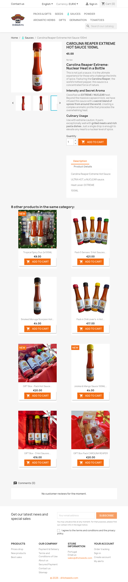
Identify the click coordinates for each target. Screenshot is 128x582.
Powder (89, 14)
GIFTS (62, 20)
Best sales (16, 557)
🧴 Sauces (74, 14)
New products (18, 553)
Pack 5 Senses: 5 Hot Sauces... (90, 252)
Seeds (59, 14)
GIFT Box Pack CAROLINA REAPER (90, 453)
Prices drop (17, 549)
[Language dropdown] (48, 4)
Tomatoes (97, 20)
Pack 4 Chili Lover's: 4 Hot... (91, 319)
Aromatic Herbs (44, 20)
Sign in (97, 553)
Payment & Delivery (49, 549)
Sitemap (43, 572)
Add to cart (92, 142)
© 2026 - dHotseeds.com (64, 578)
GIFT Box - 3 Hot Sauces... (37, 453)
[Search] (101, 26)
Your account (104, 543)
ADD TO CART (37, 262)
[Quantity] (70, 142)
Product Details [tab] (83, 166)
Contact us (17, 4)
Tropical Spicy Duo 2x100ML (37, 252)
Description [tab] (80, 161)
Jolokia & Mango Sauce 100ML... (90, 386)
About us (43, 560)
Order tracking (101, 549)
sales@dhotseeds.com (80, 557)
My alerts (99, 561)
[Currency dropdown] (74, 4)
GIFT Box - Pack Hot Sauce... (37, 386)
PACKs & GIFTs (42, 14)
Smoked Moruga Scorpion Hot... (37, 319)
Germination (78, 20)
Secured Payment (48, 564)
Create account (102, 557)
